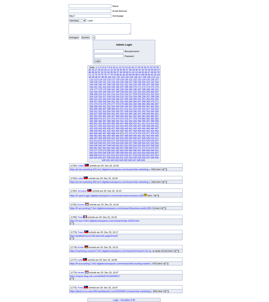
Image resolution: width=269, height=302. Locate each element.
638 (152, 157)
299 (139, 106)
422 (117, 126)
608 (91, 155)
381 (148, 118)
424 (126, 126)
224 (91, 96)
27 (96, 70)
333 (148, 111)
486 (117, 136)
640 (104, 160)
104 (127, 77)
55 (111, 72)
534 (117, 143)
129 (96, 82)
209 (96, 94)
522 (135, 140)
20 (145, 67)
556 (143, 145)
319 (157, 109)
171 (139, 87)
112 (91, 79)
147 (104, 84)
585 (130, 150)
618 (135, 155)
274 (100, 104)
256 (91, 101)
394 (135, 121)
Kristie (81, 247)
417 (96, 126)
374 (117, 118)
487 (122, 136)
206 (152, 92)
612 (109, 155)
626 (100, 157)
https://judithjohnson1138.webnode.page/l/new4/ (94, 236)
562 (100, 148)
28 (99, 70)
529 (96, 143)
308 (109, 109)
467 (104, 133)
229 (113, 96)
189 (148, 89)
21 (148, 67)
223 (157, 94)
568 (126, 148)
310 (117, 109)
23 (154, 67)
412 (143, 123)
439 (122, 128)
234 (135, 96)
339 (104, 114)
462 (152, 131)
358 (117, 116)
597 (113, 153)
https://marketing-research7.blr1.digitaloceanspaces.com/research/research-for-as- (111, 251)
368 (91, 118)
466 (100, 133)
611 (104, 155)
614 (117, 155)
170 (135, 87)
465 (96, 133)
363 (139, 116)
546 (100, 145)
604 (143, 153)
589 (148, 150)
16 (132, 67)
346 (135, 114)
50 (96, 72)
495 (157, 136)
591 (157, 150)
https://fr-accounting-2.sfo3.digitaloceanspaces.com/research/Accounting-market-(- (111, 263)
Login (116, 300)
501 (113, 138)
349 (148, 114)
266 (135, 101)
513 (96, 140)
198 (117, 92)
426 (135, 126)
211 (104, 94)
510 (152, 138)
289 (96, 106)
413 (148, 123)
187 (139, 89)
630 (117, 157)
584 (126, 150)
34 (118, 70)
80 (118, 74)
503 (122, 138)
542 (152, 143)
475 (139, 133)
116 (109, 79)
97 (99, 77)
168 (126, 87)
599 (122, 153)
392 (126, 121)
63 (136, 72)
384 (91, 121)
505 (130, 138)
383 (157, 118)
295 (122, 106)
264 (126, 101)
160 (91, 87)
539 (139, 143)
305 (96, 109)
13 (123, 67)
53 (105, 72)
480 (91, 136)
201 (130, 92)
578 (100, 150)
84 (130, 74)
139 (139, 82)
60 (127, 72)
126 (152, 79)
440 (126, 128)
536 (126, 143)
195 (104, 92)
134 (117, 82)
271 (157, 101)
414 (152, 123)
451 (104, 131)
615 (122, 155)
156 (143, 84)
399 (157, 121)
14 (126, 67)
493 (148, 136)
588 (143, 150)
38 (130, 70)
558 (152, 145)
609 (96, 155)
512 (91, 140)
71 (90, 74)
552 (126, 145)
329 (130, 111)
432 (91, 128)
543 (157, 143)
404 (109, 123)
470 (117, 133)
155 (139, 84)
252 (143, 99)
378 (135, 118)
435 (104, 128)
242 (100, 99)
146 (100, 84)
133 (113, 82)
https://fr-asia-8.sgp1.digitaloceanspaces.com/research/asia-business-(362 (107, 195)
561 (96, 148)
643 (117, 160)
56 (114, 72)
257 (96, 101)
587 (139, 150)
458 (135, 131)
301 (148, 106)
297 (130, 106)
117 (113, 79)
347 (139, 114)
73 (96, 74)
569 (130, 148)
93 (158, 74)
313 (130, 109)
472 (126, 133)
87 (139, 74)
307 (104, 109)
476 (143, 133)
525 (148, 140)
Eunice (81, 204)
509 (148, 138)
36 (124, 70)
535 (122, 143)
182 (117, 89)
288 (91, 106)
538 (135, 143)
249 (130, 99)
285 (148, 104)
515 (104, 140)
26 (93, 70)
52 (102, 72)
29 (102, 70)
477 (148, 133)
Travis (81, 232)
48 (90, 72)
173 (148, 87)
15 (129, 67)
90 (149, 74)
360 (126, 116)
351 (157, 114)
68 (152, 72)
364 (143, 116)
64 (139, 72)
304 (91, 109)
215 (122, 94)
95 (93, 77)
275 (104, 104)
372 (109, 118)
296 (126, 106)
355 (104, 116)
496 (91, 138)
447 (157, 128)
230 (117, 96)
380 (143, 118)
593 (96, 153)
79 (114, 74)
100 (109, 77)
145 (96, 84)
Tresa (80, 287)
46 (155, 70)
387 (104, 121)
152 (126, 84)
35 (121, 70)
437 (113, 128)
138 (135, 82)
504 (126, 138)
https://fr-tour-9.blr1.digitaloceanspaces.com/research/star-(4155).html (104, 221)
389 (113, 121)
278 (117, 104)
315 (139, 109)
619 (139, 155)
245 (113, 99)
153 (130, 84)
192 (91, 92)
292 (109, 106)
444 (143, 128)
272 (91, 104)
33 (114, 70)
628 (109, 157)
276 (109, 104)
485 (113, 136)
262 (117, 101)
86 (136, 74)
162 (100, 87)
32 (111, 70)
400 (91, 123)
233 (130, 96)
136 (126, 82)
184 (126, 89)
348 (143, 114)
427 (139, 126)
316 (143, 109)
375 (122, 118)
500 (109, 138)
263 (122, 101)
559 (157, 145)
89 (146, 74)
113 (96, 79)
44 (149, 70)
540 (143, 143)
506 (135, 138)
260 (109, 101)
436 (109, 128)
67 (149, 72)
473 (130, 133)
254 (152, 99)
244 (109, 99)
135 (122, 82)
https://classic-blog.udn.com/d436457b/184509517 (95, 276)
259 (104, 101)
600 (126, 153)
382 (152, 118)
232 (126, 96)
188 (143, 89)
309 (113, 109)
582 (117, 150)
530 (100, 143)
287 (157, 104)
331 (139, 111)
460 (143, 131)
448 (91, 131)
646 (130, 160)
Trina (80, 217)
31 (108, 70)
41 (139, 70)
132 (109, 82)
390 (117, 121)
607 (157, 153)
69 (155, 72)
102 (118, 77)
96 (96, 77)
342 (117, 114)
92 (155, 74)
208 (91, 94)
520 (126, 140)
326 (117, 111)
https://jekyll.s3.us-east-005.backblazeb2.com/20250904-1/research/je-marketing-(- (111, 291)
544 (91, 145)
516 (109, 140)
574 (152, 148)
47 (158, 70)
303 (157, 106)
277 (113, 104)
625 (96, 157)
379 (139, 118)
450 (100, 131)
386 (100, 121)
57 (118, 72)
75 (102, 74)
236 (143, 96)
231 (122, 96)
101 (114, 77)
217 (130, 94)
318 (152, 109)
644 (121, 160)
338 (100, 114)
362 (135, 116)
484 (109, 136)
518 (117, 140)
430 (152, 126)
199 (122, 92)
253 (148, 99)
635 (139, 157)
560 (91, 148)
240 (91, 99)
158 (152, 84)
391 (122, 121)
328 (126, 111)
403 (104, 123)
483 (104, 136)
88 (143, 74)
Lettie (80, 178)
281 (130, 104)
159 (157, 84)
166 (117, 87)
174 (152, 87)
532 (109, 143)
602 (135, 153)
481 (96, 136)
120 (126, 79)
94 (90, 77)
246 (117, 99)
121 (130, 79)
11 (117, 67)
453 (113, 131)
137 (130, 82)
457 (130, 131)
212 (109, 94)
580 (109, 150)
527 (157, 140)
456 (126, 131)
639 (157, 157)
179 (104, 89)
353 (96, 116)
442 (135, 128)
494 (152, 136)
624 (91, 157)
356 (109, 116)
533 (113, 143)
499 (104, 138)
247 (122, 99)
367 (157, 116)
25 (90, 70)
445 (148, 128)
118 (117, 79)
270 (152, 101)
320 (91, 111)
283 (139, 104)
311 (122, 109)
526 (152, 140)
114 (100, 79)
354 (100, 116)
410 (135, 123)
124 (143, 79)
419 (104, 126)
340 (109, 114)
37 (127, 70)
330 (135, 111)
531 (104, 143)
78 (111, 74)
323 (104, 111)
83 (127, 74)
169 (130, 87)
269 (148, 101)
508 (143, 138)
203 (139, 92)
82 (124, 74)
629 (113, 157)
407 (122, 123)
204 (143, 92)
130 (100, 82)
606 (152, 153)
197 (113, 92)
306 (100, 109)
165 (113, 87)
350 (152, 114)
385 (96, 121)
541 (148, 143)
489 (130, 136)
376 (126, 118)
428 (143, 126)
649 (143, 160)
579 (104, 150)
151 (122, 84)
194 (100, 92)
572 (143, 148)
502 (117, 138)
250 (135, 99)
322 (100, 111)
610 (100, 155)
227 (104, 96)
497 (96, 138)
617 (130, 155)
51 (99, 72)
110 (153, 77)
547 (104, 145)
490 (135, 136)
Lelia (80, 260)
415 (157, 123)
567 (122, 148)
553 (130, 145)
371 (104, 118)
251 (139, 99)
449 (96, 131)
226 (100, 96)
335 (157, 111)
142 (152, 82)
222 (152, 94)
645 (125, 160)
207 (157, 92)
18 (138, 67)
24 (157, 67)
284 (143, 104)
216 (126, 94)
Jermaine (82, 191)
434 (100, 128)
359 (122, 116)
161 (96, 87)
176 (91, 89)
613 (113, 155)
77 (108, 74)
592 (91, 153)
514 (100, 140)
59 (124, 72)
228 (109, 96)
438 (117, 128)
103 (122, 77)
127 (157, 79)
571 (139, 148)
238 (152, 96)
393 (130, 121)
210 (100, 94)
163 (104, 87)
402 (100, 123)
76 (105, 74)
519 (122, 140)
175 (157, 87)
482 (100, 136)
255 (157, 99)
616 (126, 155)
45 (152, 70)
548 (109, 145)
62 (133, 72)
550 (117, 145)
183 (122, 89)
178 (100, 89)
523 (139, 140)
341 (113, 114)
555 (139, 145)
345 (130, 114)
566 (117, 148)
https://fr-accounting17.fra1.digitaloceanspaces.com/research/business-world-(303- (111, 208)
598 (117, 153)
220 (143, 94)
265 (130, 101)
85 (133, 74)
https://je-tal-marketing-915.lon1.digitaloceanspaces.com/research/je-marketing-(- (110, 169)
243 (104, 99)
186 (135, 89)
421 (113, 126)
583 (122, 150)
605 (148, 153)
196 (109, 92)
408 (126, 123)
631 (122, 157)
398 (152, 121)
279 (122, 104)
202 (135, 92)
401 (96, 123)
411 (139, 123)
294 (117, 106)
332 (143, 111)
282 (135, 104)
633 (130, 157)
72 (93, 74)
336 (91, 114)
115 (104, 79)
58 (121, 72)
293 (113, 106)
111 (157, 77)
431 (157, 126)
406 (117, 123)
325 (113, 111)
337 (96, 114)
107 (140, 77)
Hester (81, 272)
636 (143, 157)
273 (96, 104)
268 (143, 101)
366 (152, 116)
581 (113, 150)
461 (148, 131)
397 (148, 121)
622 (152, 155)
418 (100, 126)
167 (122, 87)
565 (113, 148)
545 (96, 145)
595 (104, 153)
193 (96, 92)
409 (130, 123)
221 (148, 94)
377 (130, 118)
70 (158, 72)
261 (113, 101)
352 (91, 116)
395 (139, 121)
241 (96, 99)
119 (122, 79)
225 (96, 96)
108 (144, 77)
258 (100, 101)
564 (109, 148)
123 (139, 79)
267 (139, 101)
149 (113, 84)
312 (126, 109)
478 (152, 133)
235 (139, 96)
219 (139, 94)
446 (152, 128)
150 (117, 84)
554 (135, 145)
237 (148, 96)
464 (91, 133)
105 (131, 77)
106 (135, 77)
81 (121, 74)
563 (104, 148)
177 (96, 89)
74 (99, 74)
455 (122, 131)
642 (112, 160)
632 (126, 157)
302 (152, 106)
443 (139, 128)
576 (91, 150)
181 (113, 89)
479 (157, 133)
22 (151, 67)
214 (117, 94)
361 (130, 116)
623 (157, 155)
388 (109, 121)
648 (139, 160)
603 (139, 153)
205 (148, 92)
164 (109, 87)
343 (122, 114)
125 (148, 79)
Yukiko (81, 165)
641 (108, 160)
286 (152, 104)
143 (157, 82)
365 (148, 116)
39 (133, 70)
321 (96, 111)
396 (143, 121)
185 (130, 89)
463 (157, 131)
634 (135, 157)
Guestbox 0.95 (128, 300)
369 (96, 118)
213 (113, 94)
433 (96, 128)
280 (126, 104)
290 (100, 106)
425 (130, 126)
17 (135, 67)
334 (152, 111)
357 (113, 116)
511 (157, 138)
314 (135, 109)
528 (91, 143)
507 (139, 138)
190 (152, 89)
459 (139, 131)
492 (143, 136)
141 (148, 82)
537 (130, 143)
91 (152, 74)
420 (109, 126)
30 (105, 70)
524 (143, 140)
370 (100, 118)
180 (109, 89)
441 (130, 128)
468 (109, 133)
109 (148, 77)
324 (109, 111)
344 (126, 114)
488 (126, 136)
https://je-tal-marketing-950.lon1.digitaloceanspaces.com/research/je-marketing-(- (110, 182)
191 (157, 89)
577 (96, 150)
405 (113, 123)
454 (117, 131)
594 (100, 153)
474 (135, 133)
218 (135, 94)
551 (122, 145)
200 (126, 92)
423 (122, 126)
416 (91, 126)
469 (113, 133)
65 (143, 72)
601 (130, 153)
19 (142, 67)
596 (109, 153)
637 (148, 157)
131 (104, 82)
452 (109, 131)
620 (143, 155)
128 (91, 82)
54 (108, 72)
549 (113, 145)
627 (104, 157)
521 (130, 140)
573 (148, 148)
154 (135, 84)
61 (130, 72)
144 (91, 84)
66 (146, 72)
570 (135, 148)
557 (148, 145)
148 (109, 84)
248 (126, 99)
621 (148, 155)
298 (135, 106)
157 (148, 84)
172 (143, 87)
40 (136, 70)
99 (105, 77)
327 (122, 111)
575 (157, 148)
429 (148, 126)
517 (113, 140)
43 (146, 70)
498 (100, 138)
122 (135, 79)
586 (135, 150)
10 (114, 67)
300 (143, 106)
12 (120, 67)
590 (152, 150)
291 (104, 106)
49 (93, 72)
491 (139, 136)
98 (102, 77)
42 (143, 70)
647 (134, 160)
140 (143, 82)
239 (157, 96)
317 (148, 109)
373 (113, 118)
